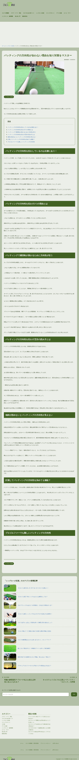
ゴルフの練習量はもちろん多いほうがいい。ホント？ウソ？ (27, 639)
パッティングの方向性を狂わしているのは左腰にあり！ (23, 127)
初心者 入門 (17, 16)
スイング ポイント (50, 13)
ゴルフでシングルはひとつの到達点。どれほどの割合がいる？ (28, 605)
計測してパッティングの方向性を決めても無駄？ (21, 139)
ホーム (3, 45)
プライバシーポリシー (45, 749)
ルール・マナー (67, 13)
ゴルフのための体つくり (28, 13)
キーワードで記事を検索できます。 (12, 690)
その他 (3, 724)
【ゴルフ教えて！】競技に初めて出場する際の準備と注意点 (27, 631)
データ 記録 (59, 13)
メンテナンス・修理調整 (7, 16)
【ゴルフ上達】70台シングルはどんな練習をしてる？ (26, 596)
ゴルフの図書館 (5, 13)
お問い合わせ (55, 749)
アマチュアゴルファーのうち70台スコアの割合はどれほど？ (27, 665)
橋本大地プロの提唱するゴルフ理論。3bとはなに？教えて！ (27, 657)
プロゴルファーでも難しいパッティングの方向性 (21, 141)
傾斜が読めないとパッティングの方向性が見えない (22, 137)
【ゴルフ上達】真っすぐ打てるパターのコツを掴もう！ (26, 588)
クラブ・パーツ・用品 (16, 13)
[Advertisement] (39, 33)
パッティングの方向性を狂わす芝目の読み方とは (21, 134)
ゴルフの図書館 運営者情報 (32, 749)
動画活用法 (24, 16)
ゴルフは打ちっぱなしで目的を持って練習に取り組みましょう (28, 622)
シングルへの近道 (40, 13)
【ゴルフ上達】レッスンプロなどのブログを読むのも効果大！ (28, 613)
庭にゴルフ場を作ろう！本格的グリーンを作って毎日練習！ (27, 648)
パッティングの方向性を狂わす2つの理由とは (20, 129)
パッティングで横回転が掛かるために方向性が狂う (22, 132)
